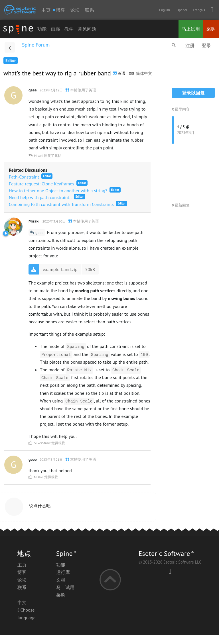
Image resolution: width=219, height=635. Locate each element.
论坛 (75, 10)
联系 (89, 10)
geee (39, 232)
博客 (22, 572)
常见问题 (87, 29)
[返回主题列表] (10, 47)
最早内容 (181, 109)
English (164, 10)
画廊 (55, 29)
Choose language (26, 613)
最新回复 (181, 205)
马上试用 (191, 29)
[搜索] (174, 45)
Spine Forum (36, 44)
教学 (69, 29)
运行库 (63, 572)
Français (199, 10)
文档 (60, 580)
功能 (41, 29)
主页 (45, 10)
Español (181, 10)
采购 (211, 29)
